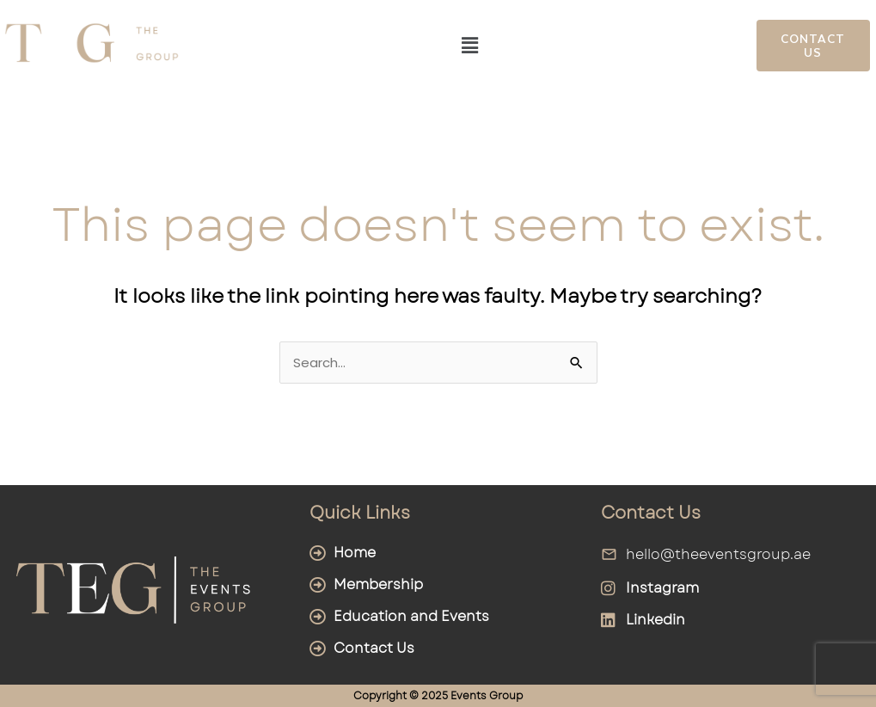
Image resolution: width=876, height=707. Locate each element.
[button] (470, 45)
